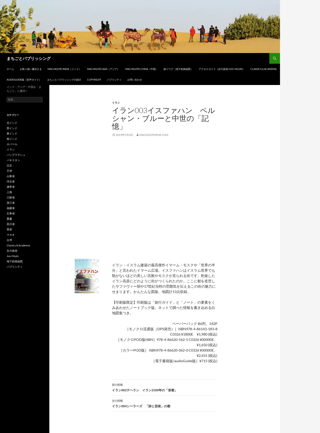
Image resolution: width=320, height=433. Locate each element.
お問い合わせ (134, 79)
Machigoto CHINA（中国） (141, 68)
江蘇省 (11, 197)
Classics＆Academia (263, 68)
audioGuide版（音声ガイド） (24, 79)
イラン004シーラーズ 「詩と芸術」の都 (164, 403)
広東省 (11, 213)
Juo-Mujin (13, 256)
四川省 (11, 224)
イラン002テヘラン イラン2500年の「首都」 (164, 387)
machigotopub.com (153, 134)
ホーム (10, 68)
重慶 (9, 218)
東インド (12, 133)
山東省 (11, 176)
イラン (116, 102)
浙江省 (11, 202)
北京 (9, 165)
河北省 (11, 181)
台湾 (9, 240)
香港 (9, 229)
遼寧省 (11, 186)
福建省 (11, 208)
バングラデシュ (16, 154)
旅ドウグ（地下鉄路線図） (178, 68)
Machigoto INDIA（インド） (64, 68)
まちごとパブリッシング (29, 58)
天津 (9, 170)
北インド (12, 123)
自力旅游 (12, 250)
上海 (9, 192)
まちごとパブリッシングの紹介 (64, 79)
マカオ (11, 234)
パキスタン (13, 160)
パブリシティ (114, 79)
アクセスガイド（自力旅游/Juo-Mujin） (222, 68)
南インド (12, 138)
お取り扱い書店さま (31, 68)
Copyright (94, 79)
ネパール (12, 144)
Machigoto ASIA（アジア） (103, 68)
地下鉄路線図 (15, 261)
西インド (12, 128)
